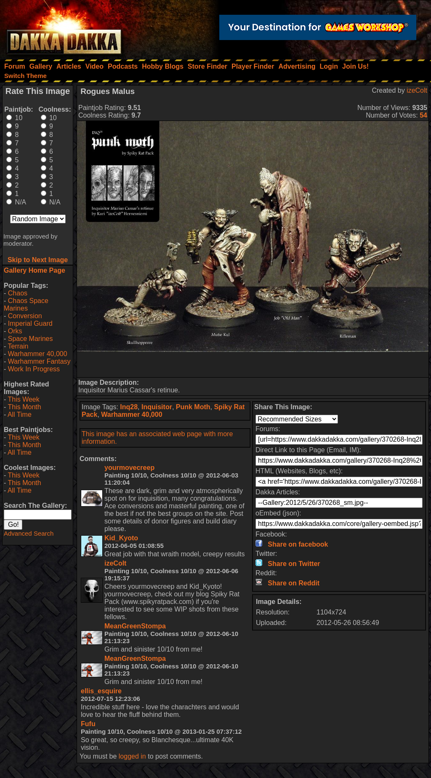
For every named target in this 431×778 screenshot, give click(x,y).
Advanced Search (28, 533)
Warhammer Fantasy (39, 361)
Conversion (25, 315)
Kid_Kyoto (121, 538)
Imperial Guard (30, 323)
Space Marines (30, 338)
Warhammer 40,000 (37, 353)
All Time (20, 414)
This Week (23, 399)
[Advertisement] (252, 364)
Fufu (88, 723)
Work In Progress (34, 369)
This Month (24, 406)
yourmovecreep (129, 467)
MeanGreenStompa (135, 626)
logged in (132, 756)
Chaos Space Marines (26, 304)
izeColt (417, 90)
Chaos (17, 293)
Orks (15, 331)
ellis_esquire (101, 691)
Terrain (18, 346)
